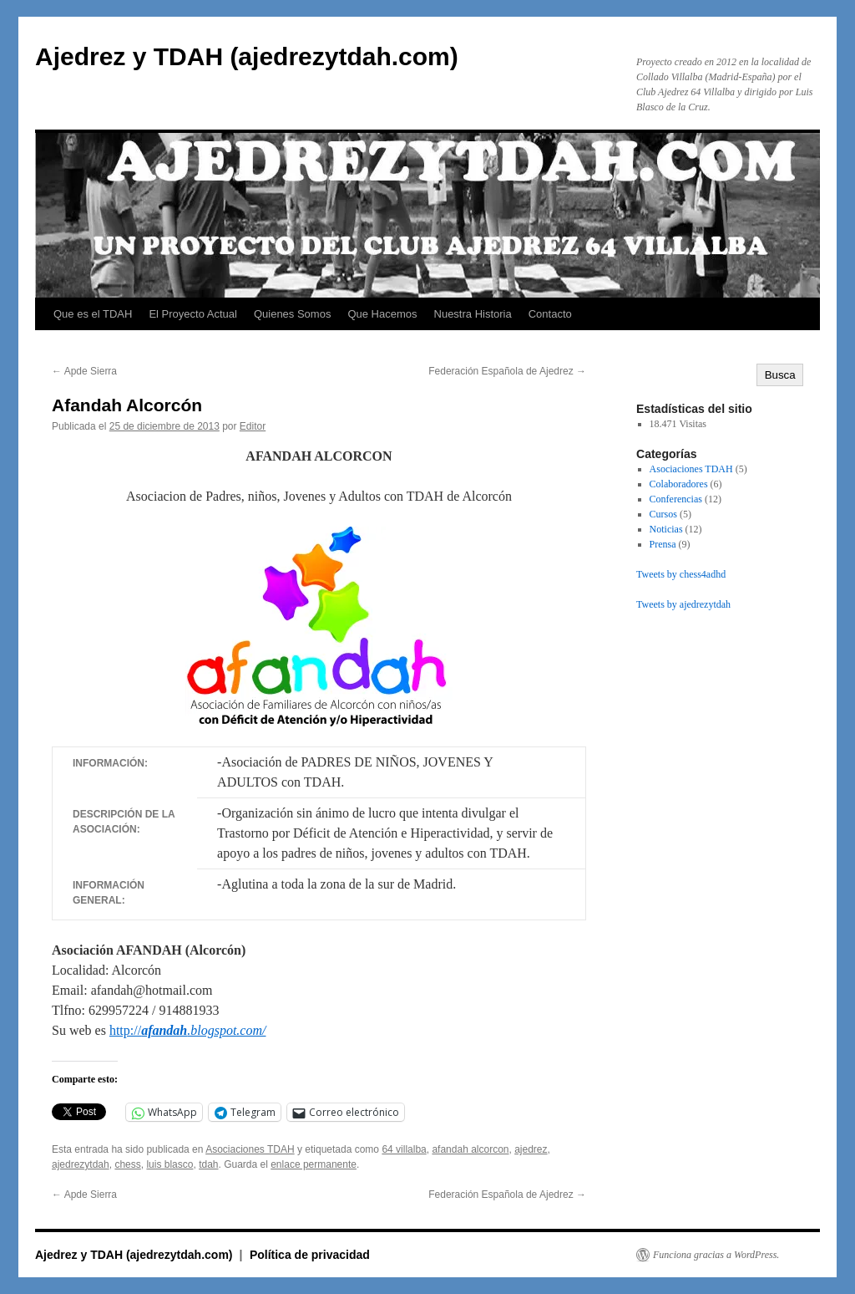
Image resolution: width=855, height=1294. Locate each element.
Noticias (666, 529)
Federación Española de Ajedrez (507, 371)
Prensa (663, 544)
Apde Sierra (84, 371)
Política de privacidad (310, 1254)
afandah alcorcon (470, 1149)
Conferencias (676, 499)
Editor (253, 426)
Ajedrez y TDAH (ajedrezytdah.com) (246, 56)
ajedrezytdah (80, 1164)
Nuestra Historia (473, 314)
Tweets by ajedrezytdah (683, 604)
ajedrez (530, 1149)
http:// (187, 1030)
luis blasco (169, 1164)
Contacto (550, 314)
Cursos (663, 514)
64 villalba (404, 1149)
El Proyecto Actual (193, 314)
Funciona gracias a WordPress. (716, 1255)
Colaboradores (679, 484)
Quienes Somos (292, 314)
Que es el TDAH (92, 314)
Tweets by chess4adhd (681, 574)
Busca (780, 375)
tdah (208, 1164)
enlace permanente (314, 1164)
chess (127, 1164)
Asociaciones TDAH (250, 1149)
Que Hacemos (382, 314)
